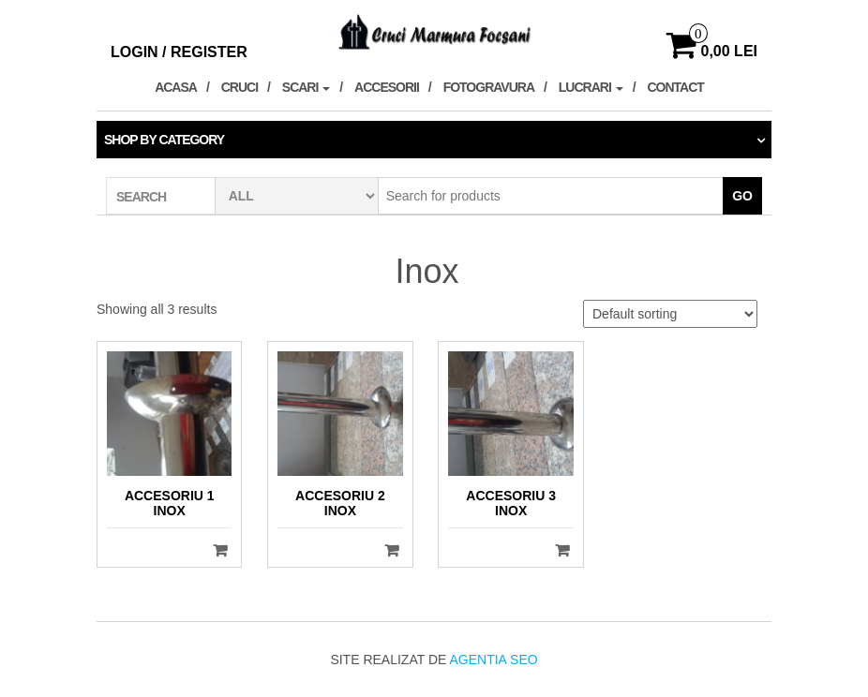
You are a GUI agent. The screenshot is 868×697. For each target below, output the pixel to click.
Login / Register (179, 52)
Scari (306, 87)
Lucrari (591, 87)
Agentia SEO (493, 659)
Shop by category (164, 139)
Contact (675, 87)
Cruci (239, 87)
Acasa (176, 87)
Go (742, 195)
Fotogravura (488, 87)
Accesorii (386, 87)
